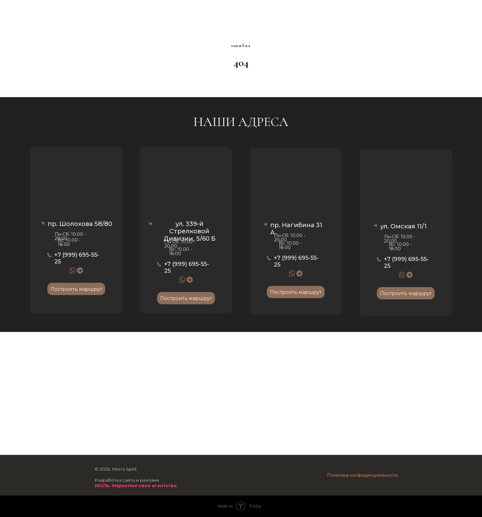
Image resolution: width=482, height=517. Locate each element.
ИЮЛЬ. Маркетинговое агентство (136, 485)
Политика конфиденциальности (362, 475)
